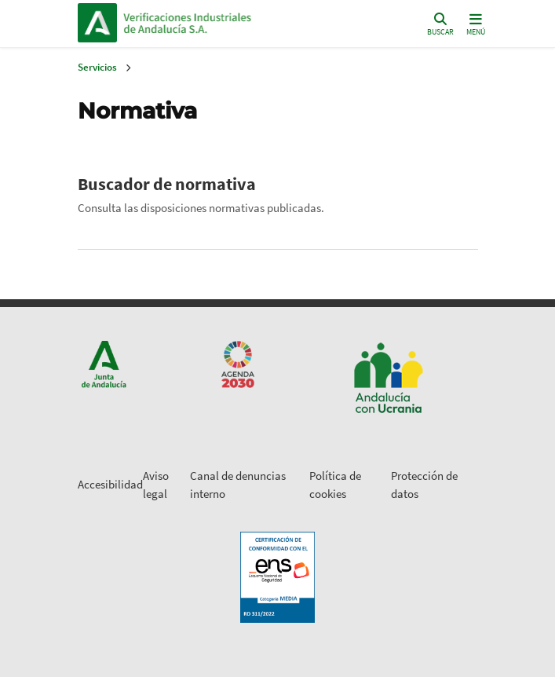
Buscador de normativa (167, 184)
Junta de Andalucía (97, 22)
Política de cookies (335, 484)
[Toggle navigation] (476, 23)
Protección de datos (424, 484)
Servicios (97, 67)
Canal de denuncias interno (238, 484)
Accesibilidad (110, 484)
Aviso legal (156, 484)
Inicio (230, 22)
